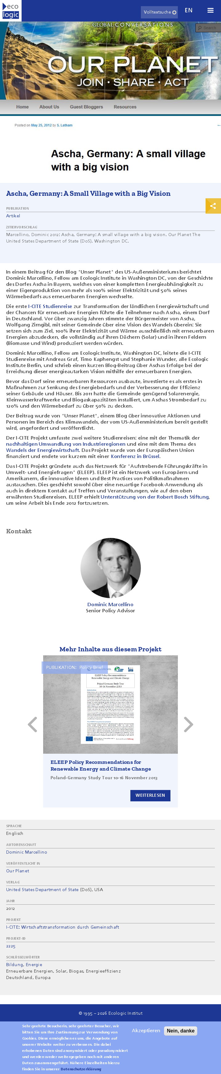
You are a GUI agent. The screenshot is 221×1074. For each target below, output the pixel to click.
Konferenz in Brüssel (135, 456)
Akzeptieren (146, 1031)
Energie (34, 965)
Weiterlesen (150, 795)
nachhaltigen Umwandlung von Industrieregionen (65, 444)
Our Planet (17, 871)
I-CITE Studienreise (50, 306)
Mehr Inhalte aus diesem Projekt (110, 649)
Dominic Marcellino (26, 852)
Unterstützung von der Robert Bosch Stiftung (155, 497)
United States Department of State (42, 890)
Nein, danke (180, 1030)
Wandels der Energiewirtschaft (42, 450)
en (189, 11)
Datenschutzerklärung (81, 1069)
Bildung (14, 965)
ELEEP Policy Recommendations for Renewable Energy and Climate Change (101, 765)
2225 (10, 946)
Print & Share (213, 206)
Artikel (13, 216)
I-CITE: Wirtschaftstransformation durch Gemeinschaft (62, 927)
